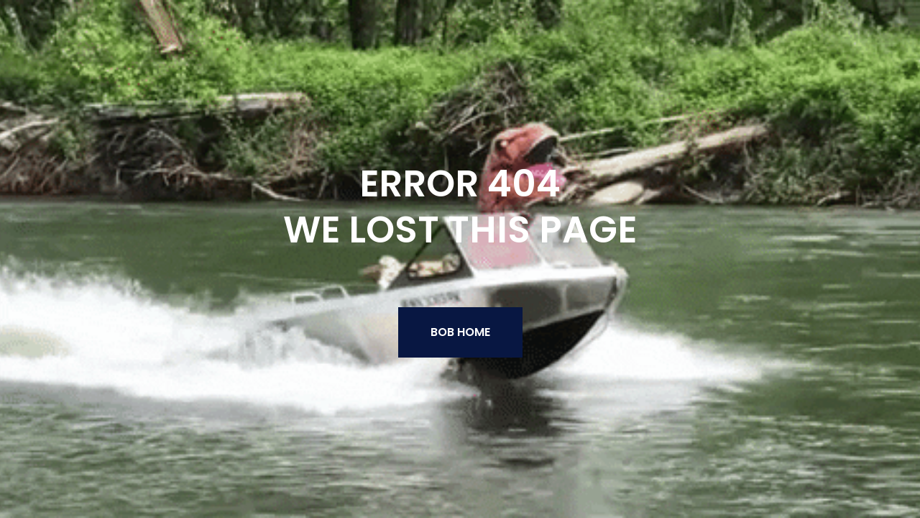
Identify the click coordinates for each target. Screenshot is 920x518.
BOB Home (460, 332)
